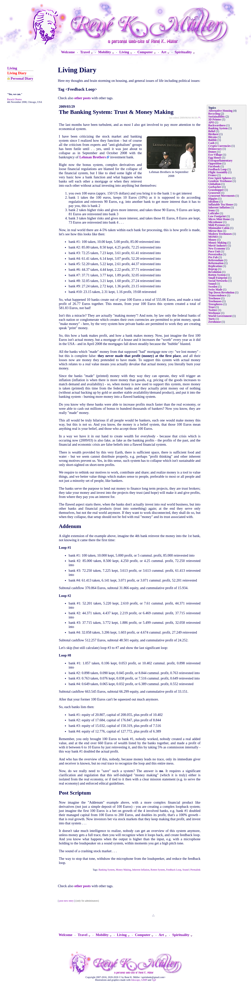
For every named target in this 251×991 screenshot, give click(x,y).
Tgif (154, 980)
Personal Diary (22, 78)
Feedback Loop (173, 869)
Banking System (107, 869)
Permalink (195, 869)
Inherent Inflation (140, 869)
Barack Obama (14, 99)
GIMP (144, 980)
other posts (82, 98)
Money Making (123, 869)
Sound (185, 869)
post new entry (66, 900)
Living (12, 68)
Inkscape (135, 980)
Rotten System (158, 869)
